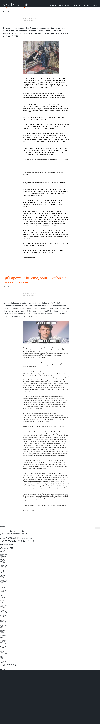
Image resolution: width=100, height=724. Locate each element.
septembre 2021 (3, 599)
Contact (94, 5)
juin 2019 (2, 617)
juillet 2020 (2, 607)
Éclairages (85, 5)
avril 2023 (2, 586)
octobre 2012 (3, 662)
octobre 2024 (3, 566)
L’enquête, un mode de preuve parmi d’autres (10, 537)
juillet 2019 (2, 616)
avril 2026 (2, 550)
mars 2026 (2, 551)
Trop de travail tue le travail (6, 534)
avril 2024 (2, 574)
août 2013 (2, 656)
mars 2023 (2, 587)
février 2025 (2, 562)
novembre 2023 (3, 580)
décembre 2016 (3, 632)
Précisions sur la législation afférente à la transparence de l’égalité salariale (16, 538)
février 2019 (2, 620)
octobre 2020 (3, 606)
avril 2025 (2, 560)
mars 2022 (2, 597)
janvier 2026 (3, 552)
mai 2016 (2, 637)
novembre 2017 (3, 625)
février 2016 (2, 638)
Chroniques (76, 5)
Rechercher (2, 526)
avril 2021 (2, 601)
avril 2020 (2, 610)
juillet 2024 (2, 570)
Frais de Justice (3, 536)
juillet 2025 (2, 557)
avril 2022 (2, 596)
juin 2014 (2, 648)
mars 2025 (2, 561)
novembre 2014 (3, 645)
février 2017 (2, 630)
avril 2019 (2, 619)
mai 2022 (2, 595)
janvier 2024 (3, 577)
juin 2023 (2, 585)
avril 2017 (2, 627)
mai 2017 (2, 626)
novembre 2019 (3, 612)
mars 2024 (2, 575)
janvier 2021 (3, 604)
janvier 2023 (3, 590)
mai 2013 (2, 657)
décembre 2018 (3, 622)
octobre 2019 (3, 614)
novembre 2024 (3, 565)
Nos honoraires (64, 5)
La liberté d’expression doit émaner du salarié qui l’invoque (13, 533)
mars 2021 (2, 602)
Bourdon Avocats (16, 5)
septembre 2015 (3, 640)
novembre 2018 (3, 624)
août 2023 (2, 582)
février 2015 (2, 642)
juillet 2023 (2, 584)
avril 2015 (2, 641)
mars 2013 (2, 660)
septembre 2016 (3, 635)
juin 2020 (2, 609)
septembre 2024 (3, 567)
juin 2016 (2, 636)
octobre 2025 (3, 555)
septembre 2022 (3, 594)
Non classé (2, 669)
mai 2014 (2, 650)
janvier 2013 (3, 661)
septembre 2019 (3, 615)
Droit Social (7, 12)
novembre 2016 (3, 633)
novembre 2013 (3, 653)
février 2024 (2, 576)
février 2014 (2, 651)
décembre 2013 (3, 652)
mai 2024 (2, 572)
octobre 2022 (3, 592)
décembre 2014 (3, 643)
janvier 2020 (3, 611)
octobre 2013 (3, 655)
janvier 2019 (3, 621)
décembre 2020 (3, 605)
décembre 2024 (3, 564)
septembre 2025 (3, 556)
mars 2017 (2, 629)
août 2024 (2, 569)
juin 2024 (2, 571)
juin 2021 (2, 600)
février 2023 (2, 589)
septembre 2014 (3, 646)
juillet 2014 (2, 647)
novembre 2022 (3, 591)
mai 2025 (2, 559)
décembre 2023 (3, 579)
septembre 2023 (3, 581)
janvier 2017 (3, 631)
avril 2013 (2, 658)
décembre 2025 (3, 554)
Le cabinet (53, 5)
